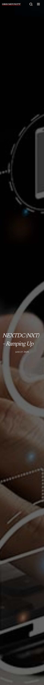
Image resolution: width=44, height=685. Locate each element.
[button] (38, 4)
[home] (10, 4)
